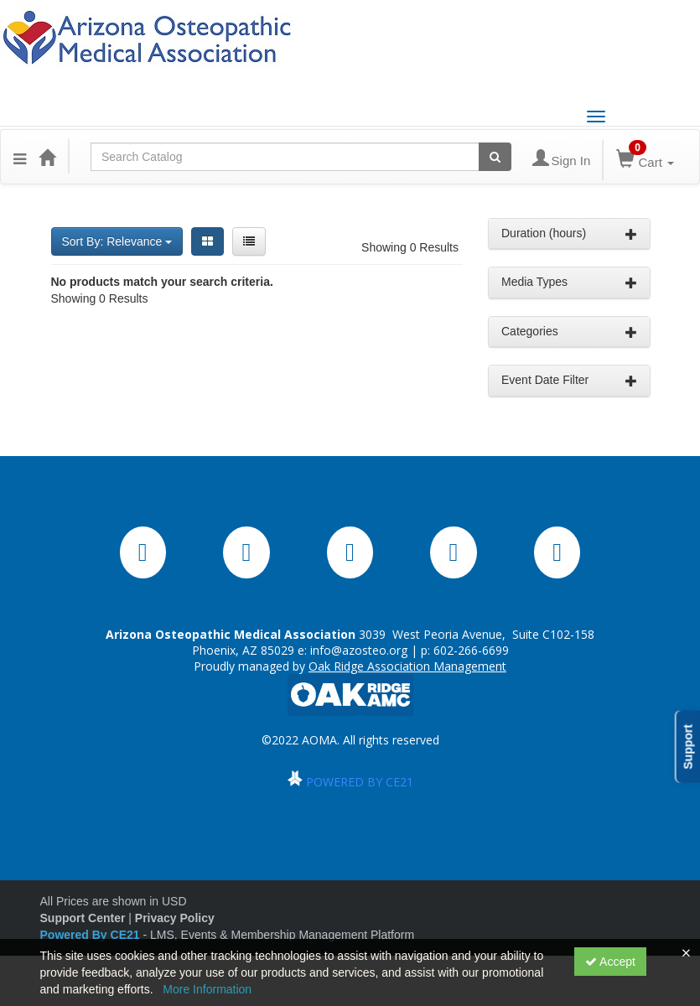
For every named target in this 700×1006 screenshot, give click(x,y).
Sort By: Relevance (117, 241)
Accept (610, 961)
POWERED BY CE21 (359, 782)
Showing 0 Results (410, 247)
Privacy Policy (175, 918)
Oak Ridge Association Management (407, 666)
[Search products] (495, 157)
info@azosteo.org (358, 650)
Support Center (83, 918)
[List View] (249, 241)
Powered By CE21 (91, 934)
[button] (20, 157)
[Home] (47, 157)
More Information (207, 989)
